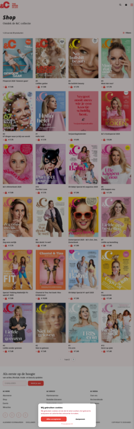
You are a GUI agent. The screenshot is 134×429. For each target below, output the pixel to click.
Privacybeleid (67, 424)
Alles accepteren (54, 419)
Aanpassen (80, 419)
